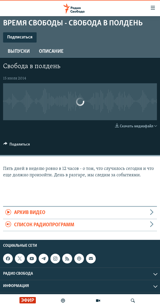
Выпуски (19, 51)
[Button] (16, 145)
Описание (51, 51)
